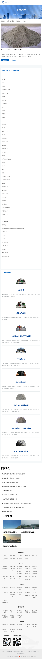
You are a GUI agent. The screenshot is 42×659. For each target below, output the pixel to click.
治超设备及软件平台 (5, 578)
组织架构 (12, 556)
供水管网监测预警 (19, 611)
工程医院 (21, 14)
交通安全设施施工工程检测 (21, 336)
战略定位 (34, 556)
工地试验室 (21, 359)
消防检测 (27, 596)
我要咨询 (14, 60)
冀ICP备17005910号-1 (12, 657)
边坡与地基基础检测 (12, 594)
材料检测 (26, 14)
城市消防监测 (19, 616)
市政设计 (30, 651)
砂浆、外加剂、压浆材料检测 (21, 428)
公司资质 (27, 556)
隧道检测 (27, 588)
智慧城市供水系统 (5, 567)
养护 (34, 593)
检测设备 (27, 559)
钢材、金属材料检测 (21, 451)
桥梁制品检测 (21, 313)
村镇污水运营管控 (19, 567)
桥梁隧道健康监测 (27, 572)
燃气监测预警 (5, 611)
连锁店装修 (20, 651)
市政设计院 (15, 651)
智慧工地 (27, 576)
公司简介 (5, 556)
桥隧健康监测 (34, 625)
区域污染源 (19, 577)
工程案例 (21, 621)
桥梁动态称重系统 (12, 577)
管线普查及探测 (34, 597)
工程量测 (5, 593)
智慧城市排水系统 (27, 567)
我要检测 (5, 60)
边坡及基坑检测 (5, 630)
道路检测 (12, 588)
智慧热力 (27, 579)
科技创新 (12, 559)
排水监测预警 (12, 611)
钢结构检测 (34, 589)
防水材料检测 (21, 382)
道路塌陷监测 (12, 616)
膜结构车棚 (9, 651)
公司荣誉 (5, 559)
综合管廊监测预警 (27, 611)
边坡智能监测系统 (19, 572)
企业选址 (25, 651)
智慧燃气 (34, 576)
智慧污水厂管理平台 (12, 568)
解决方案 (21, 607)
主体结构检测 (19, 593)
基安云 (21, 563)
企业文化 (19, 556)
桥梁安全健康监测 (5, 616)
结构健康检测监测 (34, 572)
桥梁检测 (15, 14)
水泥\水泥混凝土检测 (21, 405)
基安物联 (34, 651)
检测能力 (19, 559)
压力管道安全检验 (5, 601)
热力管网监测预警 (34, 611)
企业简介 (21, 553)
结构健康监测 (19, 589)
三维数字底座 (34, 567)
